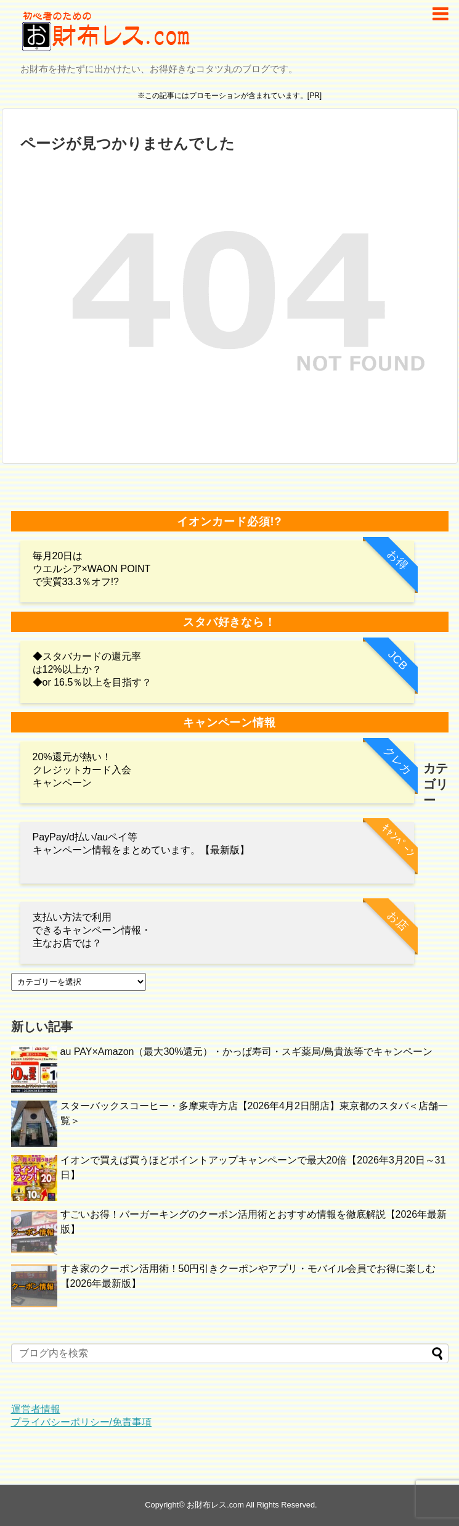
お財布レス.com (215, 1504)
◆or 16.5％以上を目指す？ (92, 682)
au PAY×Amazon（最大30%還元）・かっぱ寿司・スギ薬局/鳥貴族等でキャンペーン (246, 1051)
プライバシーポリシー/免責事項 (81, 1422)
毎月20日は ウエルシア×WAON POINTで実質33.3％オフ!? (92, 569)
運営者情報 (35, 1409)
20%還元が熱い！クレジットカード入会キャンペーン (82, 770)
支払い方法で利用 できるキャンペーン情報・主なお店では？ (92, 930)
